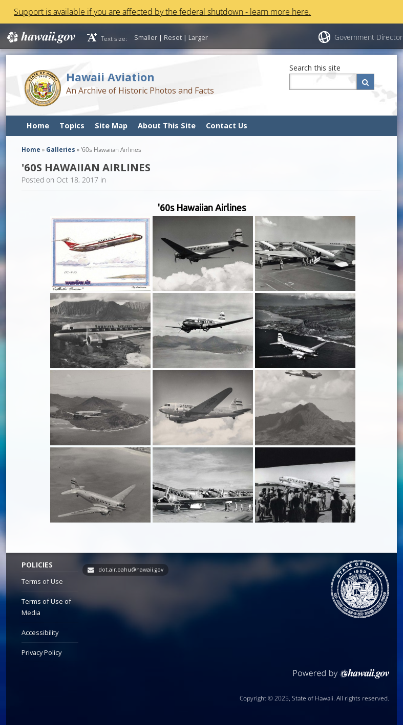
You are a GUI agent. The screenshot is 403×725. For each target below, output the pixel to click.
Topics (71, 125)
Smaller (145, 37)
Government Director (368, 37)
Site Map (111, 125)
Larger (198, 37)
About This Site (167, 125)
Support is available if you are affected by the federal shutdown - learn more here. (162, 11)
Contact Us (226, 125)
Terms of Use (42, 581)
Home (38, 125)
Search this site (315, 68)
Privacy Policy (41, 652)
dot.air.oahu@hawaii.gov (130, 569)
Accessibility (40, 632)
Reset (173, 37)
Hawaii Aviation (110, 77)
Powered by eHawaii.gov (341, 677)
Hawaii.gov (40, 37)
